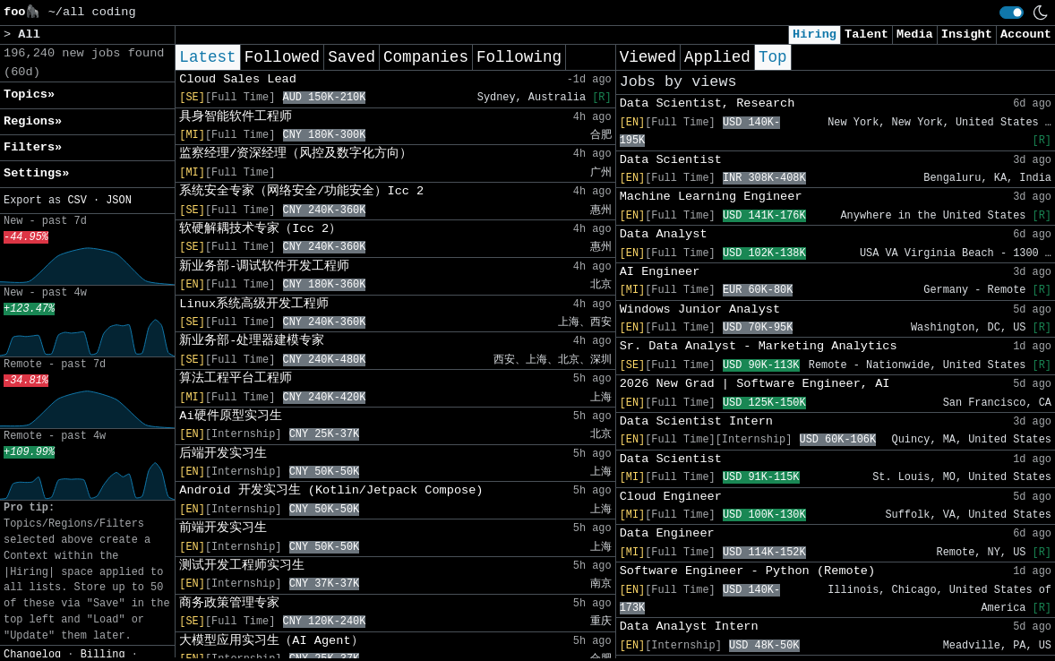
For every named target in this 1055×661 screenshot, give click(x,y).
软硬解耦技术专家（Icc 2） (260, 229)
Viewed (648, 57)
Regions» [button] (33, 121)
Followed (282, 57)
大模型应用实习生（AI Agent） (271, 641)
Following (519, 57)
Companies (425, 57)
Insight (966, 34)
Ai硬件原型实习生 (230, 416)
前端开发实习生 (223, 528)
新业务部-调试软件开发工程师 (264, 266)
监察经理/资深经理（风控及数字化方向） (295, 153)
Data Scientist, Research (707, 103)
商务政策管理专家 (229, 603)
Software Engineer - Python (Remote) (748, 571)
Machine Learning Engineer (711, 196)
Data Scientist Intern (696, 421)
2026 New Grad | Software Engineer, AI (755, 384)
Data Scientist (671, 160)
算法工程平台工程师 (235, 378)
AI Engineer (660, 272)
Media (914, 34)
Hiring (814, 34)
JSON (119, 200)
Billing (103, 654)
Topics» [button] (29, 94)
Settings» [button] (36, 173)
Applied (717, 57)
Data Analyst (664, 234)
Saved (351, 57)
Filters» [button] (33, 147)
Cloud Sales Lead (237, 79)
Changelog (32, 654)
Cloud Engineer (671, 496)
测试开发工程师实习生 (241, 565)
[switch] (1011, 12)
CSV (76, 200)
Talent (866, 34)
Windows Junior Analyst (700, 309)
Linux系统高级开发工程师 (254, 304)
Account (1025, 34)
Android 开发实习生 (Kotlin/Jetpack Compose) (331, 490)
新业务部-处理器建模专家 (251, 341)
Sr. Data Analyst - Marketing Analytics (758, 346)
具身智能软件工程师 (235, 117)
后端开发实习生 (223, 453)
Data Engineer (667, 533)
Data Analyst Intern (689, 626)
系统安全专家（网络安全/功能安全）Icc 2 (301, 191)
